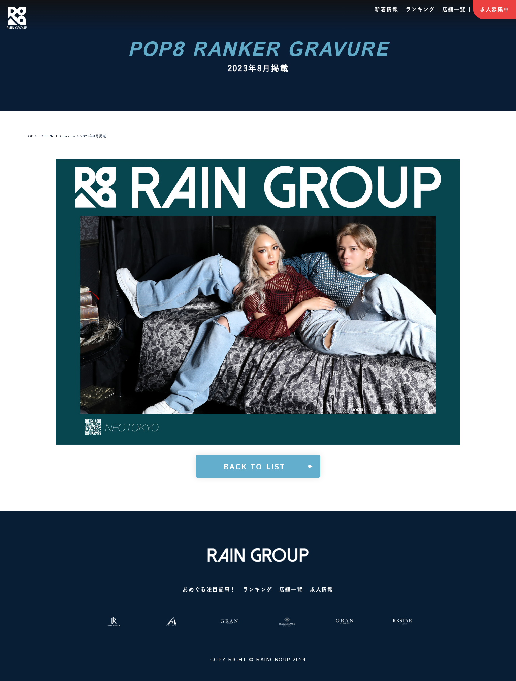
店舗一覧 (454, 9)
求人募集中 (494, 9)
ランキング (420, 9)
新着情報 (386, 9)
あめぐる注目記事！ (209, 589)
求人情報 (321, 589)
